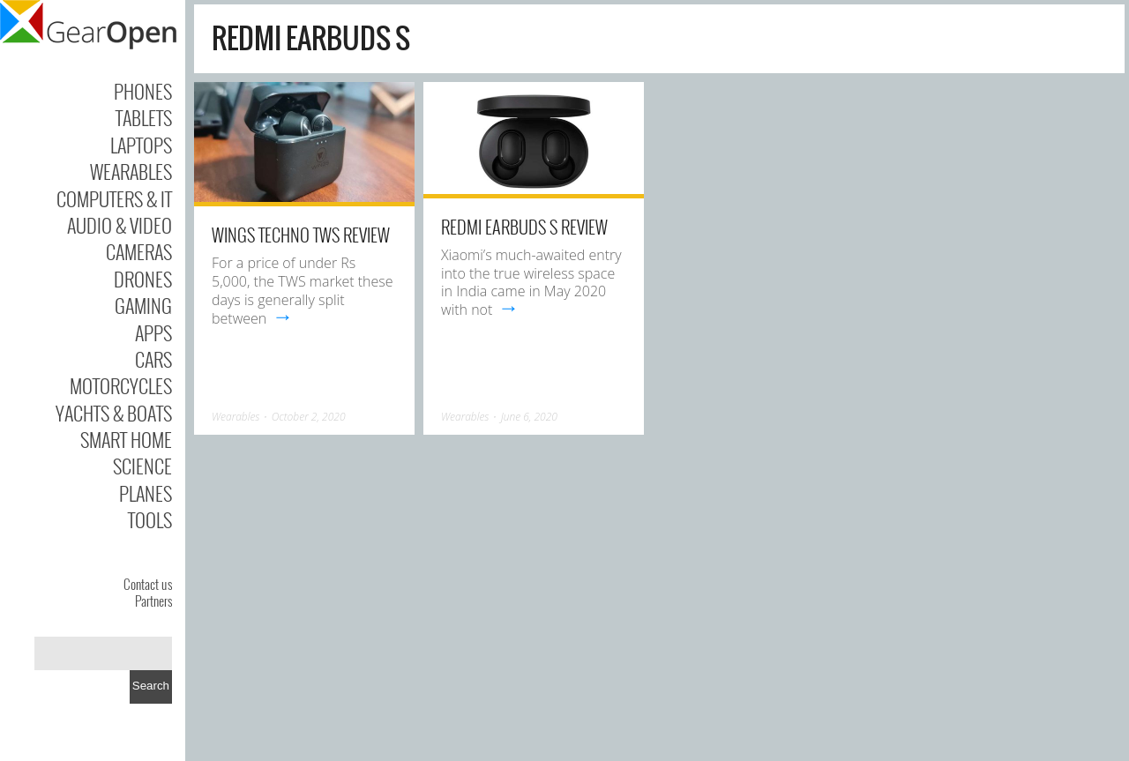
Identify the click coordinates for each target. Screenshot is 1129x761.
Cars (153, 359)
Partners (153, 600)
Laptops (141, 145)
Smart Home (126, 439)
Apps (153, 332)
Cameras (139, 251)
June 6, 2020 (529, 416)
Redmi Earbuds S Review (524, 226)
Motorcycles (121, 385)
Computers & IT (114, 198)
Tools (150, 519)
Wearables (131, 171)
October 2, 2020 (309, 416)
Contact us (147, 583)
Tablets (144, 117)
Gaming (143, 305)
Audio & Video (119, 225)
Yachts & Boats (114, 413)
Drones (143, 279)
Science (142, 465)
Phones (143, 91)
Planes (145, 493)
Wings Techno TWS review (301, 234)
